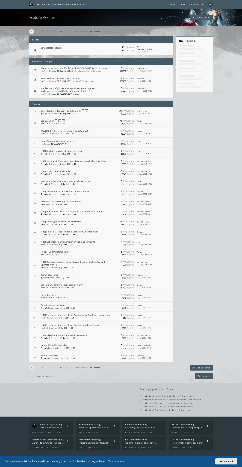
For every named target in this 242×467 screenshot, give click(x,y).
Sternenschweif (58, 4)
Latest (182, 4)
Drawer (140, 191)
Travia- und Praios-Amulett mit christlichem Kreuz (66, 181)
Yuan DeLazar (50, 71)
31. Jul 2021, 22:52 (144, 277)
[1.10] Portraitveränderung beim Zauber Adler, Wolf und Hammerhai (75, 315)
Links (172, 4)
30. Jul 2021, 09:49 (144, 297)
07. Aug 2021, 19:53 (144, 244)
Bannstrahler (47, 120)
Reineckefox (142, 111)
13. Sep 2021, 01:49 (144, 153)
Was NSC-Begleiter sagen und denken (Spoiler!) (65, 131)
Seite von (81, 31)
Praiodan (48, 298)
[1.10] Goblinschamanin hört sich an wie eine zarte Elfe (68, 241)
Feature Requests (75, 4)
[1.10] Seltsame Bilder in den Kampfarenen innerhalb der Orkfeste (74, 161)
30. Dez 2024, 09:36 (144, 71)
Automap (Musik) (49, 355)
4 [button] (47, 31)
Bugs (77, 94)
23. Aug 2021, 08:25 (144, 204)
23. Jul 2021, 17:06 (144, 338)
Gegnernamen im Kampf (53, 305)
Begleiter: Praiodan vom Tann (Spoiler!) (61, 110)
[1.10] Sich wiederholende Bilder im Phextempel (65, 191)
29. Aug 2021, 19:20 (144, 174)
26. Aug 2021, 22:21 (144, 194)
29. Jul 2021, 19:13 (144, 317)
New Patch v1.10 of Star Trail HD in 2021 (60, 78)
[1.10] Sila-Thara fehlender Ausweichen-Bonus (64, 335)
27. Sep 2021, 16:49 (144, 123)
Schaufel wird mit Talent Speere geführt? (62, 284)
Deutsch (45, 4)
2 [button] (37, 31)
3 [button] (42, 31)
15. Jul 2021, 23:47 (144, 348)
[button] (67, 31)
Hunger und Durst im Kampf (55, 251)
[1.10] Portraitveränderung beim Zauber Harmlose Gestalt (70, 325)
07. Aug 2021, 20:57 (144, 234)
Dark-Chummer (52, 113)
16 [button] (61, 31)
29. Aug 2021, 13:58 (144, 184)
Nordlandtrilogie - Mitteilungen (88, 71)
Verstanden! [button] (226, 461)
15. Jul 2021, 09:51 (144, 358)
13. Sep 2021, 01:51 (144, 143)
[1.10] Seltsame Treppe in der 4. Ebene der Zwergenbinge (69, 231)
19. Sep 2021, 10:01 (144, 133)
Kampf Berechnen (50, 274)
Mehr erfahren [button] (116, 461)
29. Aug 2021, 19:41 (144, 164)
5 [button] (53, 31)
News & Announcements (85, 81)
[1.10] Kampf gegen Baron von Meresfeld (61, 221)
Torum (47, 123)
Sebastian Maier (147, 49)
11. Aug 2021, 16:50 (144, 224)
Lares (139, 141)
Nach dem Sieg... (49, 295)
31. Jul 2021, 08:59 (144, 287)
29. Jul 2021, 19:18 (144, 307)
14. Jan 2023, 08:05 (144, 113)
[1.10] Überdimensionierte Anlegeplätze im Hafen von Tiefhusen (73, 211)
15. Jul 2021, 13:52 (144, 81)
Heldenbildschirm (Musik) (54, 345)
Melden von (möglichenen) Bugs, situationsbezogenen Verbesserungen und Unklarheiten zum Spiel (68, 90)
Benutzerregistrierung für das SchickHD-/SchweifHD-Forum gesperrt (75, 68)
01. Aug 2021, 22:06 (144, 254)
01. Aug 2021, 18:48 (144, 264)
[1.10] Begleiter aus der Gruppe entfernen (62, 151)
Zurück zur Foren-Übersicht (42, 376)
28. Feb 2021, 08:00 (144, 91)
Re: (138, 47)
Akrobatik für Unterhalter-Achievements (61, 201)
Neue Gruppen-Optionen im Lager (58, 141)
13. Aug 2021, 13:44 (144, 214)
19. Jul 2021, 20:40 (144, 51)
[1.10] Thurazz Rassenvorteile (55, 171)
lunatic (139, 131)
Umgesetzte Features (51, 47)
